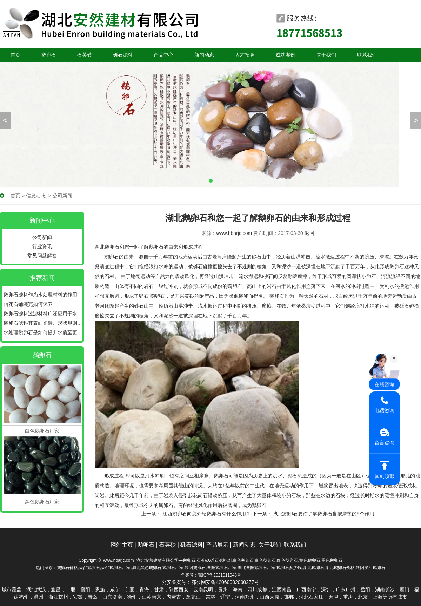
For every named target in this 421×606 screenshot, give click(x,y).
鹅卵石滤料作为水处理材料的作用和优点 (43, 294)
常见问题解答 (42, 255)
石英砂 (84, 55)
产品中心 (163, 55)
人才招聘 (245, 55)
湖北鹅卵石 (107, 247)
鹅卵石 (48, 55)
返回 (309, 233)
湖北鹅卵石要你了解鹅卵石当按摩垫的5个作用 (323, 513)
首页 (15, 55)
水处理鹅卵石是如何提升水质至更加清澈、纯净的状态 (43, 332)
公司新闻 (42, 237)
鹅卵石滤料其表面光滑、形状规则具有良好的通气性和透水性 (43, 323)
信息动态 (36, 195)
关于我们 (326, 55)
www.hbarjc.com (234, 233)
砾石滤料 (123, 55)
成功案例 (285, 55)
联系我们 (367, 55)
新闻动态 (204, 55)
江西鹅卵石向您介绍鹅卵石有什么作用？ (206, 513)
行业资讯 (42, 246)
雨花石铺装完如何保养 (28, 304)
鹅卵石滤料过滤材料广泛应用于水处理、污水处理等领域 (43, 313)
